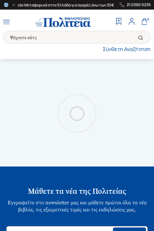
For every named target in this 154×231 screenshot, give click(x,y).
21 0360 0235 (139, 4)
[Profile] (131, 22)
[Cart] (144, 22)
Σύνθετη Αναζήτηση (127, 49)
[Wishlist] (118, 22)
